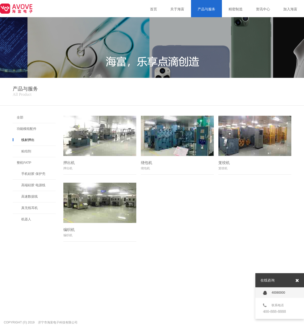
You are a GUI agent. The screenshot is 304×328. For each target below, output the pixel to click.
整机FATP (24, 163)
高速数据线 (29, 196)
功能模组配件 (26, 129)
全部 (20, 117)
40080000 (274, 293)
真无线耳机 (29, 208)
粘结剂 (26, 151)
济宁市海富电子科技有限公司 (58, 322)
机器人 (26, 219)
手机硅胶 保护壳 (33, 174)
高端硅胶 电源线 (33, 185)
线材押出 (27, 140)
